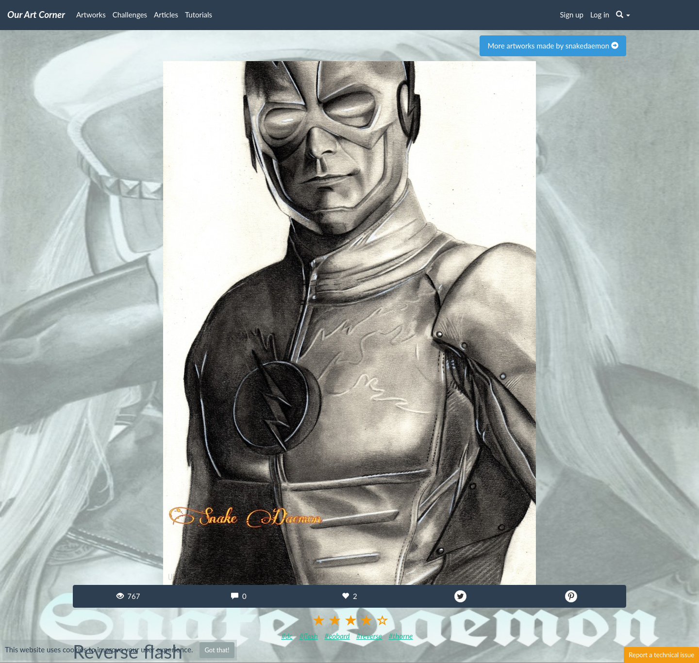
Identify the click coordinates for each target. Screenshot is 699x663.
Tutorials (198, 14)
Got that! (216, 650)
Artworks (91, 14)
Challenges (130, 14)
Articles (166, 14)
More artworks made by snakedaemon (552, 45)
